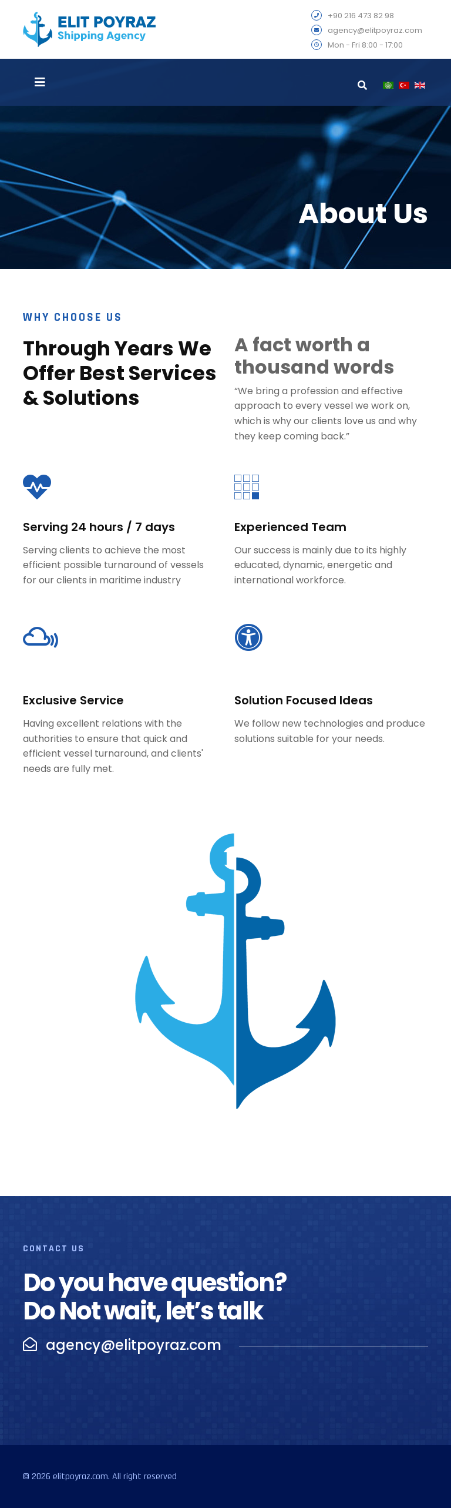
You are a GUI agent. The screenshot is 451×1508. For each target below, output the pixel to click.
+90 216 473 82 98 (361, 16)
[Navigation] (40, 82)
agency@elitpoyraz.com (375, 30)
